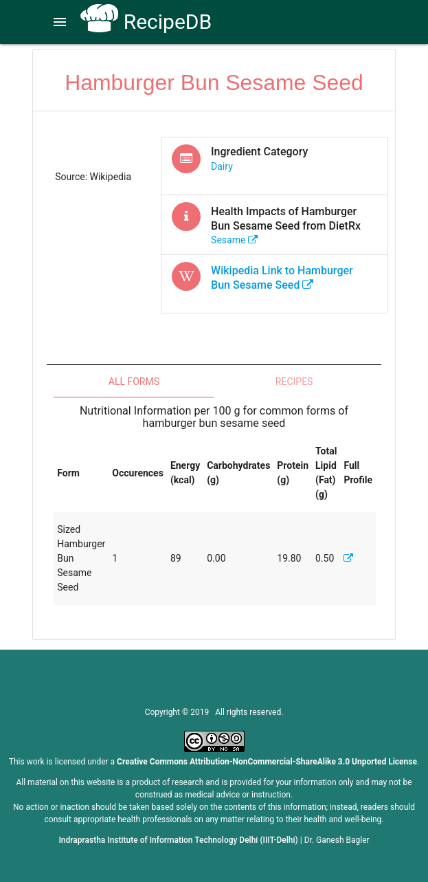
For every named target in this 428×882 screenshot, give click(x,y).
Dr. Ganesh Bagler (337, 840)
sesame (234, 239)
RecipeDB (146, 22)
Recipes (294, 381)
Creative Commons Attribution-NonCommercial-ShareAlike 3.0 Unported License (267, 762)
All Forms (134, 381)
